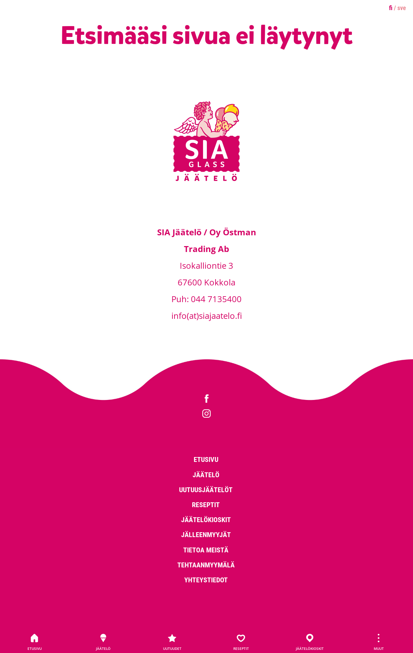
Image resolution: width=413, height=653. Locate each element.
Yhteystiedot (206, 579)
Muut (378, 642)
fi (390, 7)
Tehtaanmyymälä (206, 564)
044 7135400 (216, 299)
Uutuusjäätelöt (206, 489)
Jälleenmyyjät (206, 534)
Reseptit (240, 642)
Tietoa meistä (205, 549)
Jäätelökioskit (309, 642)
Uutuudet (172, 642)
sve (401, 7)
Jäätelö (103, 642)
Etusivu (34, 642)
